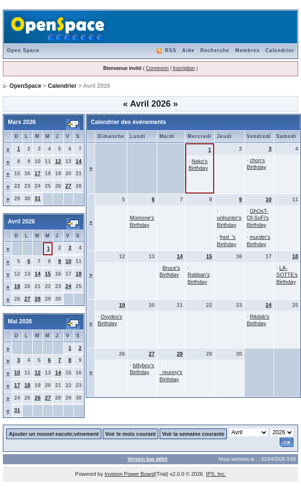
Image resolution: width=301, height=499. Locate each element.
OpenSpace (25, 86)
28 (38, 299)
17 (38, 173)
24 (68, 286)
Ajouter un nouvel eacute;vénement (53, 434)
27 (68, 186)
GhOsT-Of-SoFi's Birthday (258, 218)
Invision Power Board (130, 474)
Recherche (214, 50)
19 (17, 286)
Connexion (157, 68)
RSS (171, 50)
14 (79, 161)
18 (79, 274)
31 (38, 198)
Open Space (23, 50)
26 (38, 398)
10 (68, 261)
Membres (247, 50)
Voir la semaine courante (193, 434)
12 (58, 161)
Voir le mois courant (130, 434)
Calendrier (279, 50)
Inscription (184, 68)
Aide (188, 50)
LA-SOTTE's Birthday (287, 275)
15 (48, 274)
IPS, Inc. (216, 474)
